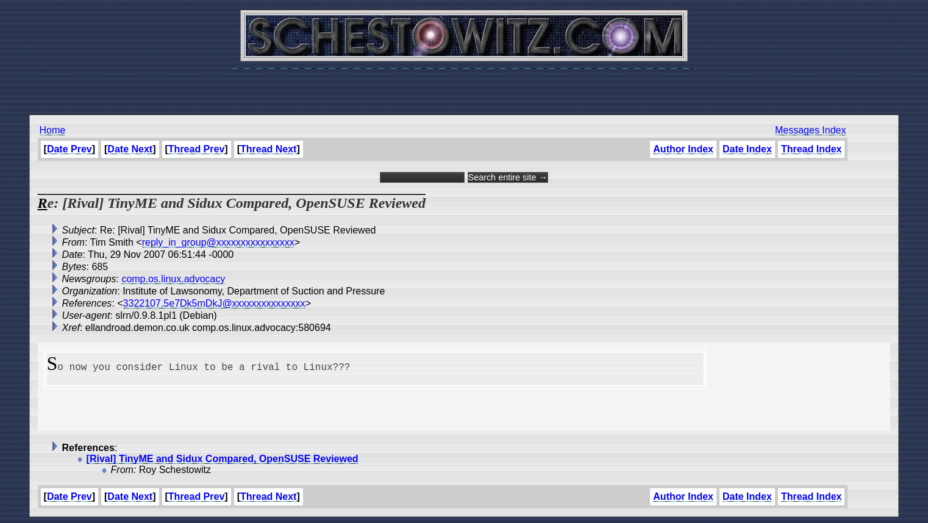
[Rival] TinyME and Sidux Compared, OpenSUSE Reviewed (223, 459)
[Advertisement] (464, 85)
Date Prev (69, 149)
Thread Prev (196, 149)
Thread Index (811, 149)
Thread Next (268, 149)
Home (53, 130)
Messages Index (810, 130)
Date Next (129, 149)
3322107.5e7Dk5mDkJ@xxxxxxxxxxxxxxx (214, 303)
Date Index (747, 149)
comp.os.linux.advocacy (173, 279)
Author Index (683, 149)
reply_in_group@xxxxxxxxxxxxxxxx (218, 242)
